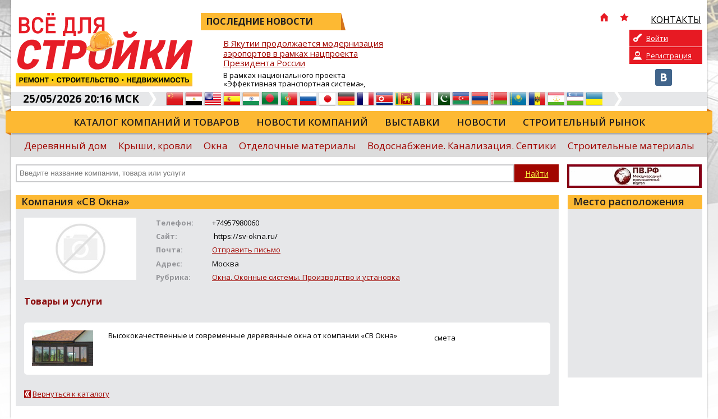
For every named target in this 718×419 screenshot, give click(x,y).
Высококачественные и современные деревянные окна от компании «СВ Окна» (252, 335)
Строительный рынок (584, 122)
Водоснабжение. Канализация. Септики (461, 145)
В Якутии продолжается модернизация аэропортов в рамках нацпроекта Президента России (303, 53)
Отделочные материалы (297, 145)
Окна (216, 145)
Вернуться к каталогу (71, 394)
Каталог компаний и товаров (156, 122)
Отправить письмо (246, 250)
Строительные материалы (631, 145)
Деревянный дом (65, 145)
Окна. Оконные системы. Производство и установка (306, 277)
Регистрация (669, 55)
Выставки (412, 122)
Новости (481, 122)
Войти (657, 38)
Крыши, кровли (155, 145)
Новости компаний (312, 122)
